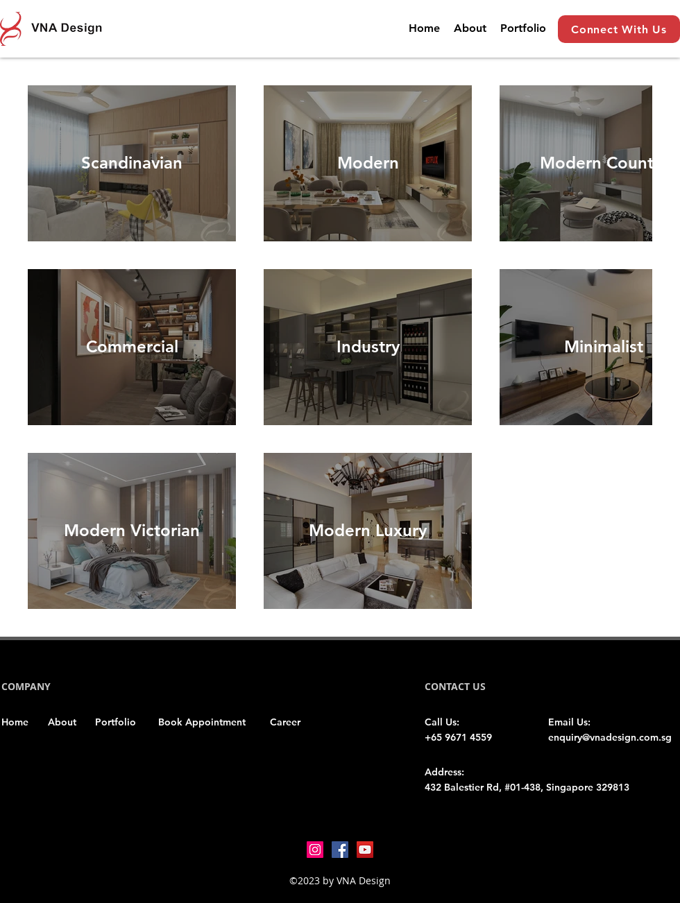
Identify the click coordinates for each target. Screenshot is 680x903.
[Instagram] (315, 849)
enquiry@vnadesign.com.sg (610, 737)
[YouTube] (365, 849)
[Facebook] (340, 849)
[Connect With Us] (619, 29)
